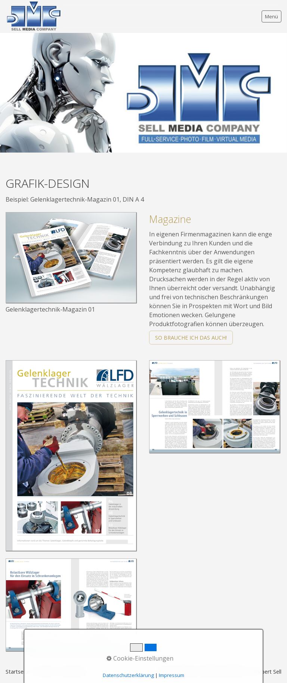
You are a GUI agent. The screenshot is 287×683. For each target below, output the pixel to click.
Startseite (18, 671)
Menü (271, 16)
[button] (191, 337)
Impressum (171, 675)
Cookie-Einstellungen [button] (140, 658)
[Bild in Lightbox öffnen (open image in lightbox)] (71, 257)
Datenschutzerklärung (128, 675)
